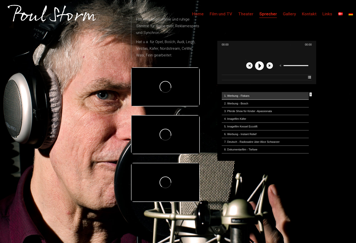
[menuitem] (340, 13)
